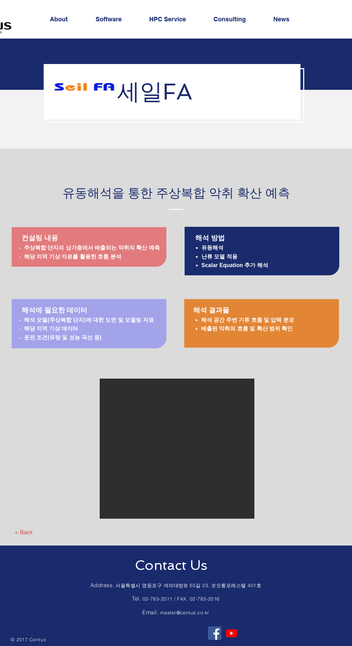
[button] (177, 449)
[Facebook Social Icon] (214, 633)
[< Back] (23, 532)
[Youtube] (231, 633)
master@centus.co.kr (184, 613)
